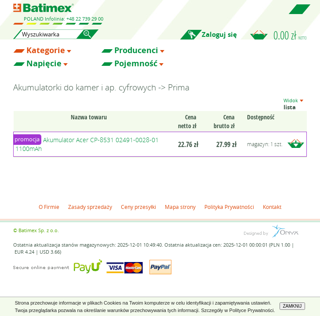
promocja (27, 139)
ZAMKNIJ (292, 306)
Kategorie (45, 50)
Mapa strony (180, 206)
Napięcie (44, 64)
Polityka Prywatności (229, 206)
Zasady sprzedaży (90, 206)
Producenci (136, 50)
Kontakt (272, 206)
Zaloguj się (219, 34)
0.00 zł (290, 35)
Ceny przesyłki (138, 206)
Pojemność (135, 64)
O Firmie (49, 206)
